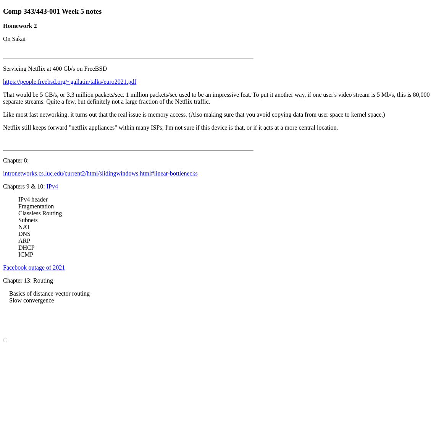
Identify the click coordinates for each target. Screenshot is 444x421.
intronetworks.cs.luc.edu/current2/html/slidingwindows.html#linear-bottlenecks (100, 173)
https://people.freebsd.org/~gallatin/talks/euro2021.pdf (69, 81)
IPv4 (52, 186)
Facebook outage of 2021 (34, 267)
